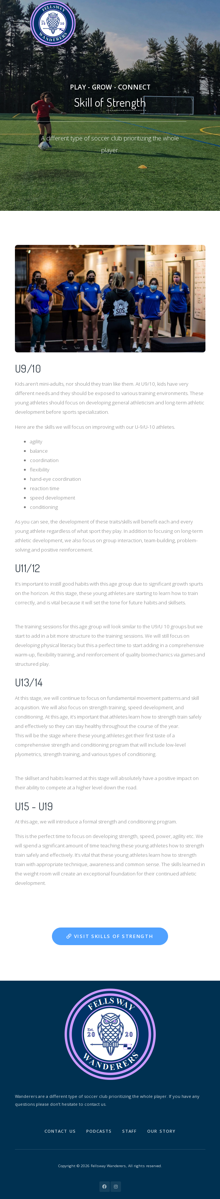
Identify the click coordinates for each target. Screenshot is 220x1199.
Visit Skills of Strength (109, 936)
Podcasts (99, 1131)
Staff (129, 1131)
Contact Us (60, 1131)
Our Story (161, 1131)
